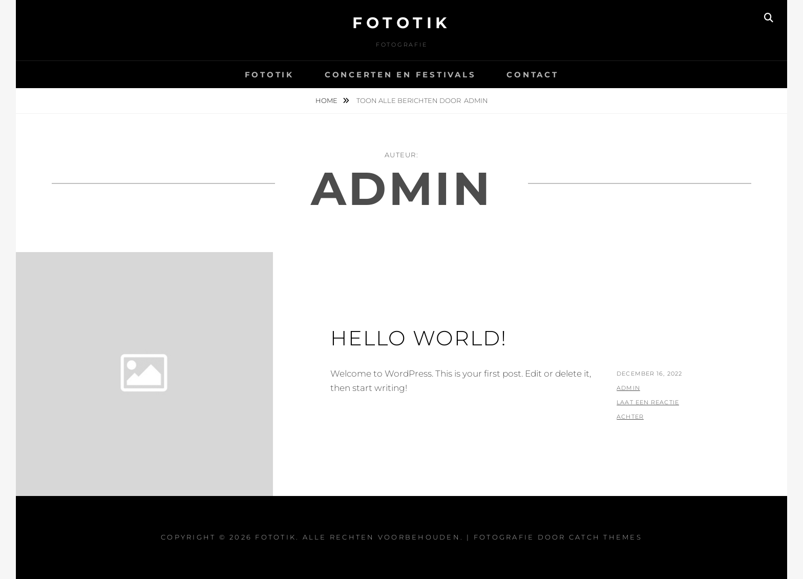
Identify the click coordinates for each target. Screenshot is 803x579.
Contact (532, 74)
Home (327, 100)
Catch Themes (605, 537)
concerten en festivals (400, 74)
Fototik (401, 22)
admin (628, 387)
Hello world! (418, 337)
